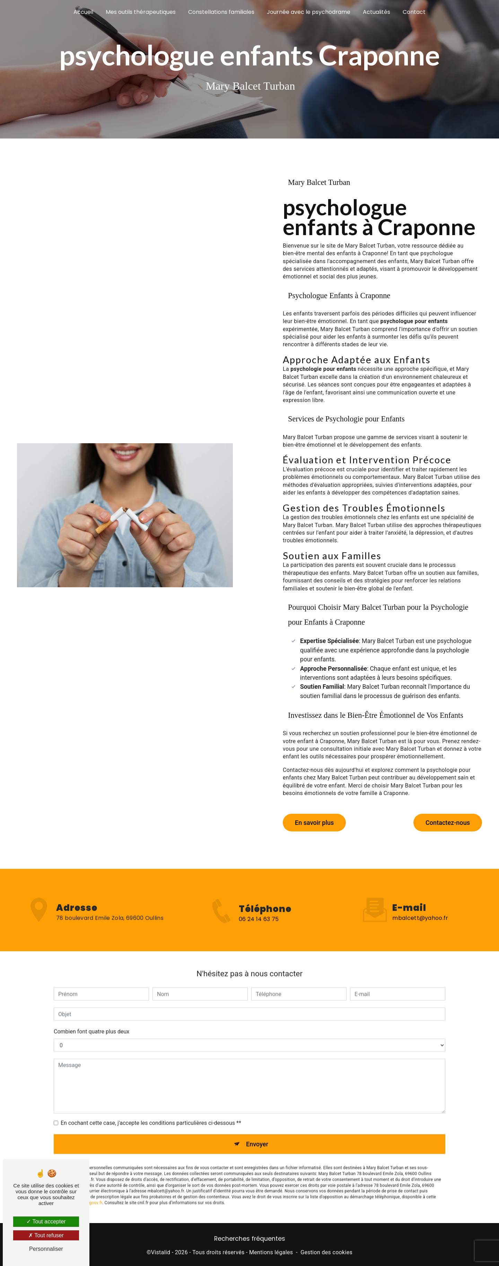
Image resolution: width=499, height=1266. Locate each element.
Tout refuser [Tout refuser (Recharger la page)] (46, 1235)
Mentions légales (271, 1251)
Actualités (376, 12)
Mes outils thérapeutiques (141, 12)
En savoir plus (315, 820)
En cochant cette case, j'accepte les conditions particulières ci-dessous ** (151, 1108)
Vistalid (160, 1251)
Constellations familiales (221, 12)
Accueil (83, 12)
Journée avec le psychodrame (308, 12)
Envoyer (257, 1129)
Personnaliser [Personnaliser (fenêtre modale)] (46, 1249)
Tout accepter (45, 1221)
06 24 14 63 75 (259, 930)
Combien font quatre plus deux (91, 1017)
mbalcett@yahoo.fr (420, 903)
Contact (414, 12)
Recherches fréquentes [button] (249, 1237)
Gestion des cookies (326, 1251)
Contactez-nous (446, 820)
